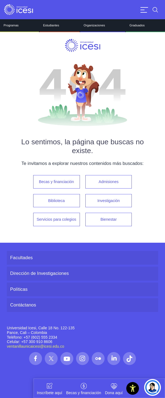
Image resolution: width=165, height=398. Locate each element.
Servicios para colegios (56, 219)
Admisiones (108, 181)
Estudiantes (51, 25)
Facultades (21, 257)
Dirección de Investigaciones (39, 273)
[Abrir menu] (144, 10)
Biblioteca (56, 200)
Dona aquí (114, 388)
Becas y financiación (56, 181)
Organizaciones (94, 25)
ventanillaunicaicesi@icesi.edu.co (35, 346)
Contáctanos (23, 305)
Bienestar (108, 219)
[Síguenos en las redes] (35, 358)
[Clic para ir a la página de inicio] (18, 9)
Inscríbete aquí (49, 388)
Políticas (18, 289)
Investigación (108, 200)
